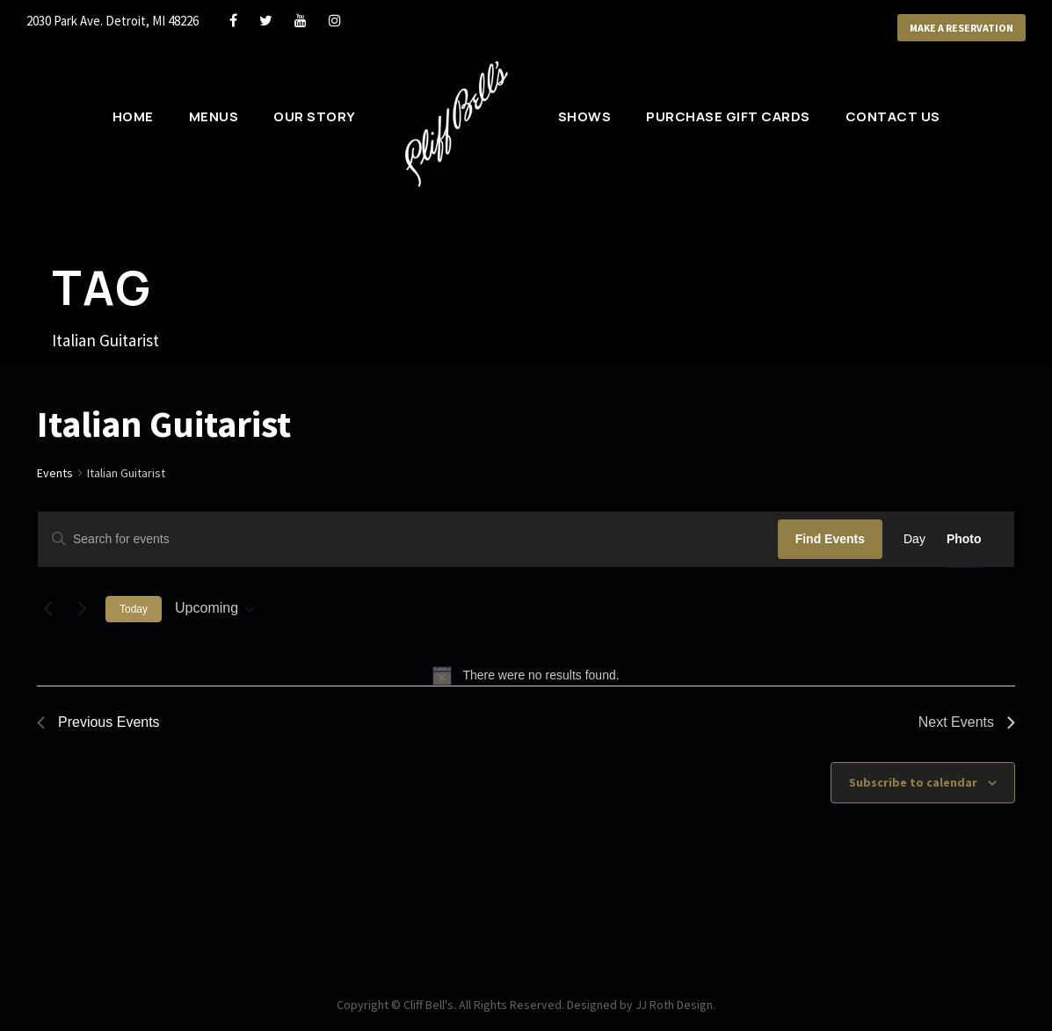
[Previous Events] (47, 609)
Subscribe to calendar (913, 782)
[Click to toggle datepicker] (215, 609)
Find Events (830, 539)
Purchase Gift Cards (728, 116)
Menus (214, 116)
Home (133, 116)
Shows (585, 116)
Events (55, 473)
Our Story (314, 116)
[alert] (526, 675)
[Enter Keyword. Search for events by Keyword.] (408, 539)
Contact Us (892, 116)
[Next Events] (81, 609)
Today (134, 609)
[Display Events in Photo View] (964, 539)
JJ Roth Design (674, 1005)
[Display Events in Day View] (914, 539)
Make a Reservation (961, 27)
